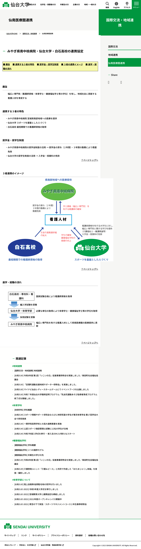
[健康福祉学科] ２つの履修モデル (29, 450)
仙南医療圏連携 (116, 63)
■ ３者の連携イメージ (72, 64)
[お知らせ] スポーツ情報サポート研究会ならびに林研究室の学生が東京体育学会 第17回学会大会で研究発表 (56, 416)
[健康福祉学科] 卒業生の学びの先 (29, 455)
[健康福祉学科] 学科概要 (25, 445)
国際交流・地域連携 (30, 33)
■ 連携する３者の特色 (23, 64)
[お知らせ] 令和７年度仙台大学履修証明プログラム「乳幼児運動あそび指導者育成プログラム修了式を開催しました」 (55, 396)
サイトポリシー (38, 535)
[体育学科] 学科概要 (23, 409)
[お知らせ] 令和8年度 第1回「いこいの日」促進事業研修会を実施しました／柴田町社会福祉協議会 (56, 377)
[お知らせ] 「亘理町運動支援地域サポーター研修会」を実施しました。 (45, 384)
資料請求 (79, 535)
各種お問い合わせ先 (96, 535)
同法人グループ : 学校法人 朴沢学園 (19, 545)
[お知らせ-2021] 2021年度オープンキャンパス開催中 (38, 499)
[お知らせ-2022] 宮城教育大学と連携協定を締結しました (39, 494)
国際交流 (113, 46)
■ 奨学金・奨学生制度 (48, 64)
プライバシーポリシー (60, 535)
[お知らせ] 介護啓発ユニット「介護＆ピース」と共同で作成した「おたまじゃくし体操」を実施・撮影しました (55, 470)
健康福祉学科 (19, 440)
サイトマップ (9, 535)
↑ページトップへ (89, 160)
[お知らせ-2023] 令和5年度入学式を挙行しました (36, 489)
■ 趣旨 (6, 64)
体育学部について (21, 479)
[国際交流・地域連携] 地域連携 (28, 370)
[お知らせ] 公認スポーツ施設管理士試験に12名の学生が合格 (41, 428)
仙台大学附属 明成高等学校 (51, 545)
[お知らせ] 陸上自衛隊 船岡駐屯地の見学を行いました (38, 484)
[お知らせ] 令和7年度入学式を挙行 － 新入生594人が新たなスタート (44, 433)
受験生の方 (31, 4)
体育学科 (17, 405)
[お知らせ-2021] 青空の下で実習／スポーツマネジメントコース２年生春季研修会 (50, 504)
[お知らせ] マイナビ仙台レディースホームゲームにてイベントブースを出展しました (51, 389)
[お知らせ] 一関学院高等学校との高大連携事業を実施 (38, 423)
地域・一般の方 (90, 4)
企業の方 (76, 4)
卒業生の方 (64, 4)
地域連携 (17, 366)
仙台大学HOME (11, 33)
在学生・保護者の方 (48, 4)
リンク (24, 535)
